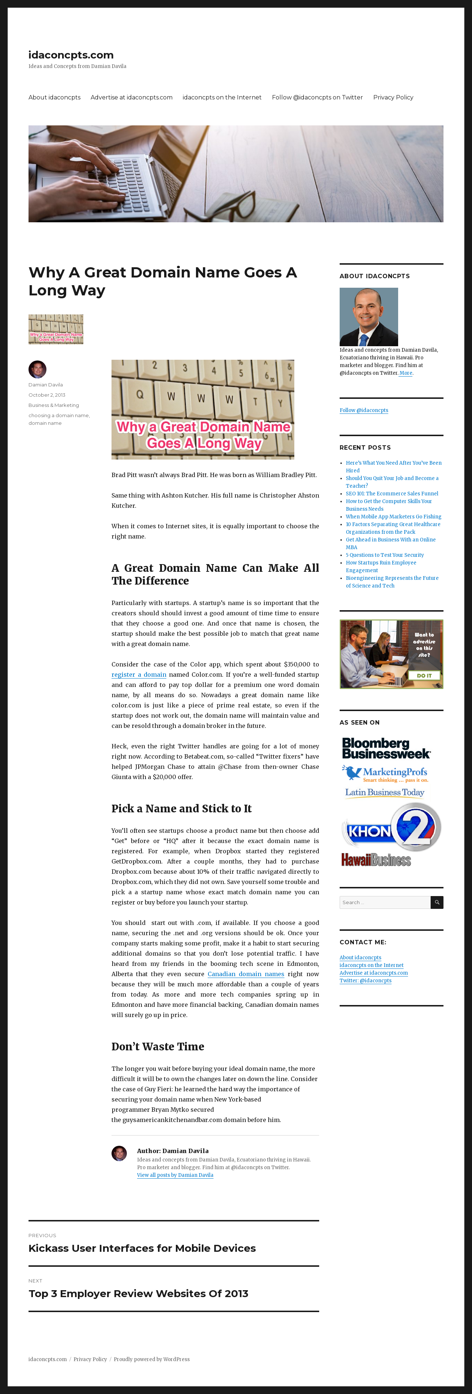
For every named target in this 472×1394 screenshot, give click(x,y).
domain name (45, 423)
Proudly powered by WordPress (152, 1359)
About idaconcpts (54, 97)
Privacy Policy (393, 97)
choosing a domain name (59, 415)
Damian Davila (46, 385)
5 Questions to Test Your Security (385, 555)
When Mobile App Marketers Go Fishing (394, 517)
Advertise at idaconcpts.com (132, 97)
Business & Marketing (54, 405)
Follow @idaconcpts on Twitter (317, 97)
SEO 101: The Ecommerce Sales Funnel (392, 494)
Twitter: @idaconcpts (366, 981)
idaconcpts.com (71, 55)
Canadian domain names (246, 974)
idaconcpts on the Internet (222, 97)
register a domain (139, 674)
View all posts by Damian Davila (175, 1175)
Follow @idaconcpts (364, 410)
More (405, 373)
